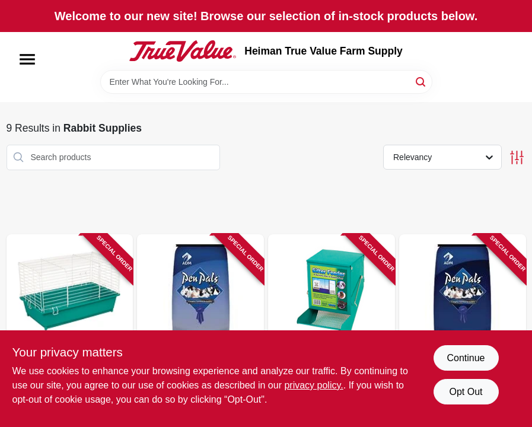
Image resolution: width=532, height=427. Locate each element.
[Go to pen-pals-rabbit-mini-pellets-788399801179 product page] (200, 324)
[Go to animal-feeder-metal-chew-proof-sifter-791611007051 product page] (331, 324)
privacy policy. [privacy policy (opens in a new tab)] (313, 385)
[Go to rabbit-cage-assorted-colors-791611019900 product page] (70, 324)
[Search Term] (266, 82)
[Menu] (27, 59)
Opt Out (465, 392)
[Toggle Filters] (517, 157)
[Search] (421, 81)
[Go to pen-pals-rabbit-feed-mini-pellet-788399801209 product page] (462, 324)
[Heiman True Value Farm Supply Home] (182, 51)
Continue (466, 358)
